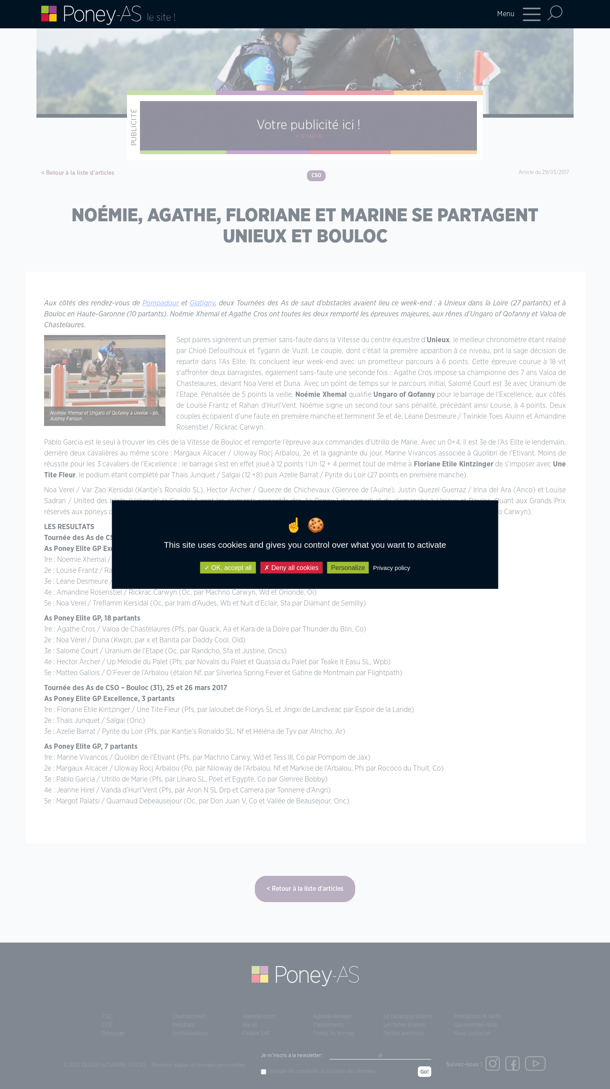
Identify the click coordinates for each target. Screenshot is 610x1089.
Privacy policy (391, 567)
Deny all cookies (291, 567)
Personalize (348, 567)
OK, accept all (228, 567)
